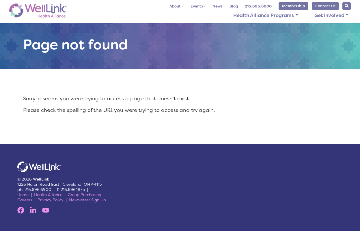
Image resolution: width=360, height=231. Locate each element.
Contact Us (325, 5)
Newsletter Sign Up (87, 199)
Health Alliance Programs (263, 15)
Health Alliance (48, 194)
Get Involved (329, 15)
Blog (234, 6)
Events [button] (197, 6)
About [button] (175, 6)
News (217, 6)
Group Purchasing (84, 194)
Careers (24, 199)
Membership (293, 5)
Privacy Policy (51, 199)
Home (23, 194)
